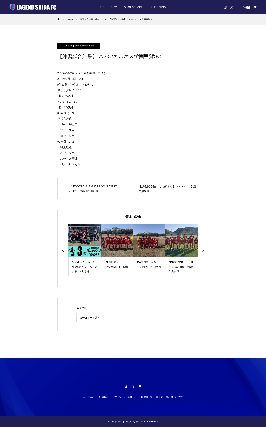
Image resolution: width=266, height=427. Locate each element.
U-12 (114, 7)
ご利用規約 (102, 397)
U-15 (101, 7)
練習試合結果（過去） (86, 45)
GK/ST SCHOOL (133, 7)
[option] (84, 250)
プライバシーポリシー (124, 397)
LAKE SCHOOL (158, 7)
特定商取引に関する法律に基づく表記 (162, 397)
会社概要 (88, 397)
